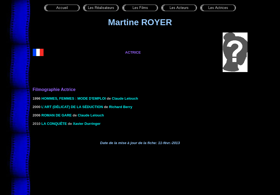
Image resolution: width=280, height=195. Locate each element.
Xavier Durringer (87, 124)
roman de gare (56, 115)
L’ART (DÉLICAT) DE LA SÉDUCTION (72, 107)
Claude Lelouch (125, 98)
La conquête (54, 124)
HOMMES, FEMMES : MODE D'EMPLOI (73, 98)
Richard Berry (120, 107)
